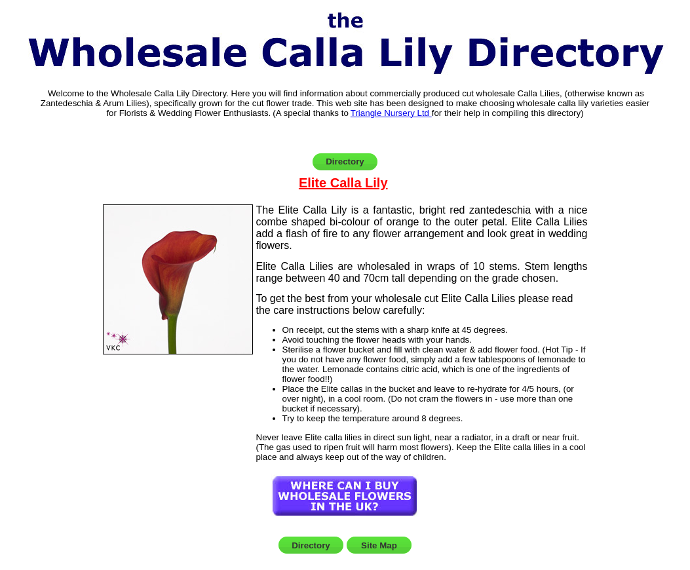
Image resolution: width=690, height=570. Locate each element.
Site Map (379, 545)
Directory (345, 161)
